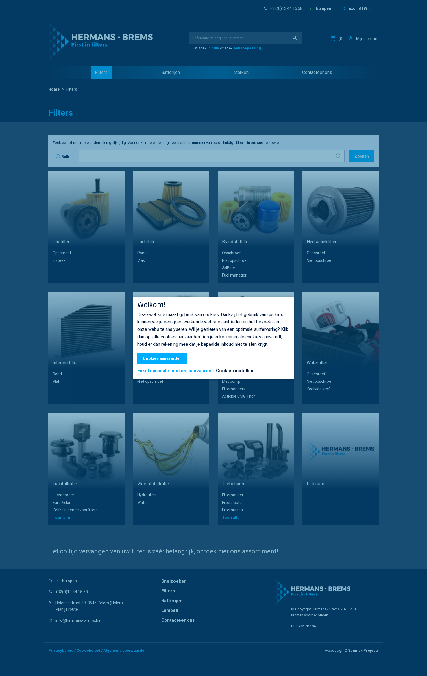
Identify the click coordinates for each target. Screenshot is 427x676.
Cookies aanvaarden (162, 358)
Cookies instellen (234, 370)
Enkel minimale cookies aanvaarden (175, 370)
